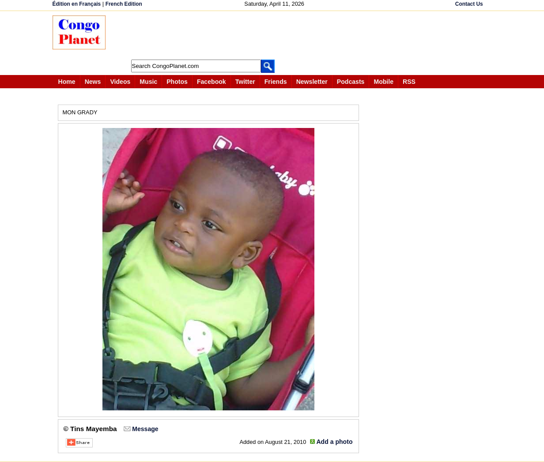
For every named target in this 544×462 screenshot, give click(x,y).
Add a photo (334, 441)
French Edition (124, 4)
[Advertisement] (275, 35)
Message (145, 428)
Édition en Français (77, 4)
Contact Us (469, 4)
